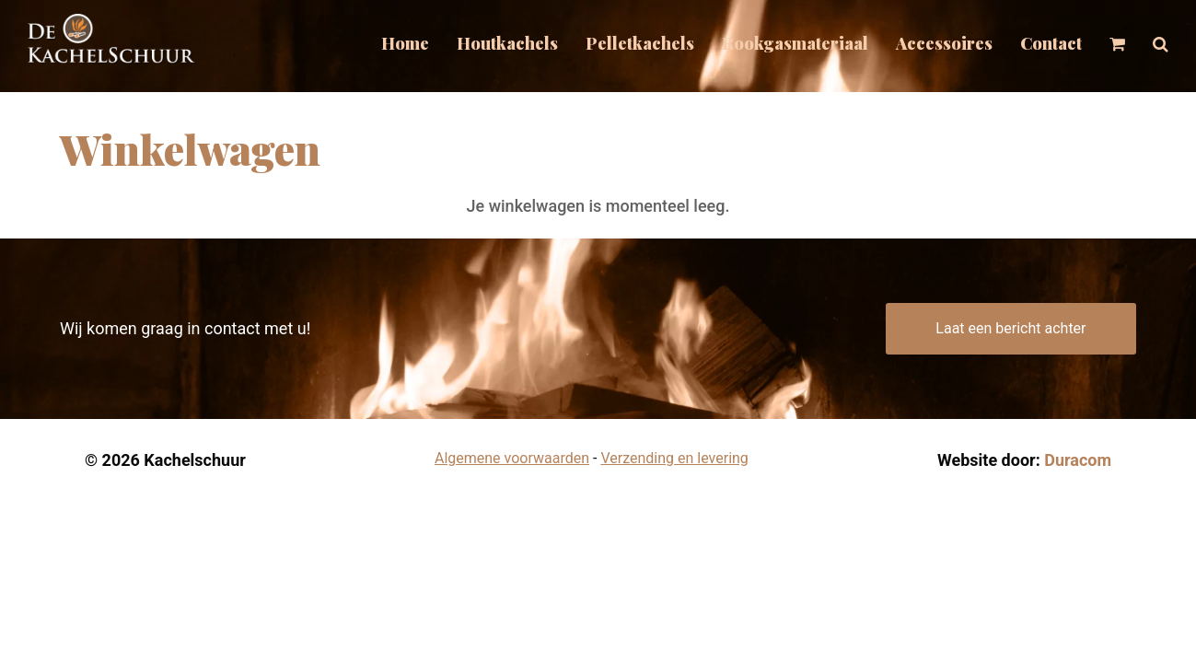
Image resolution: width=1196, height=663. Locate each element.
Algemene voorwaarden (512, 458)
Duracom (1077, 460)
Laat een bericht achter (1010, 328)
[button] (1160, 46)
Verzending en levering (674, 458)
